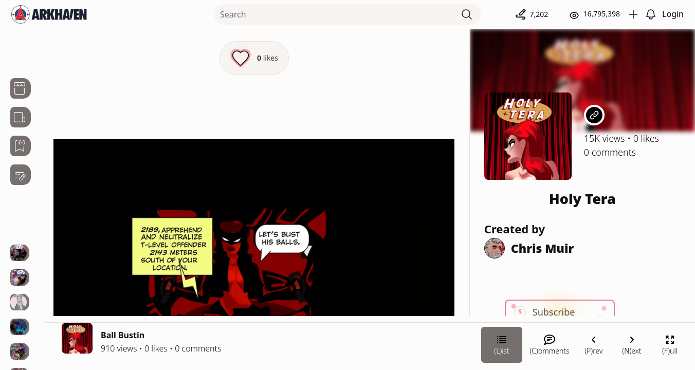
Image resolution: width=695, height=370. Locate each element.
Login (673, 14)
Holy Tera (582, 198)
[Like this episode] (254, 58)
